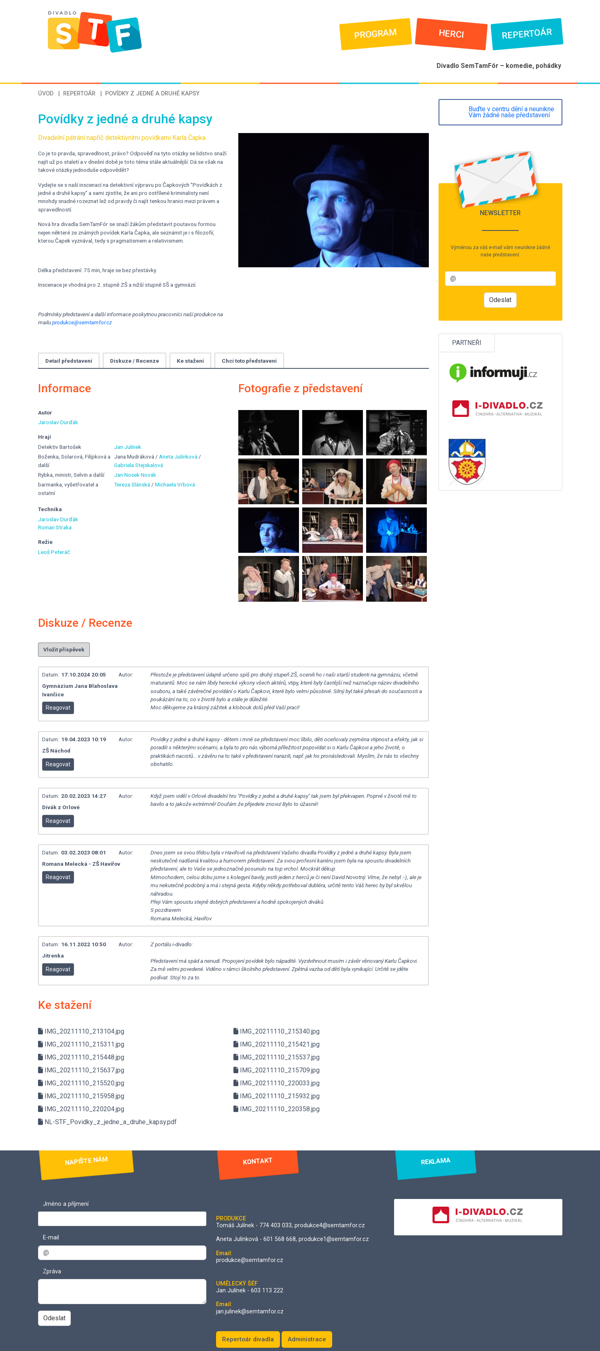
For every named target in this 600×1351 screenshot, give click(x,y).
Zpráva (52, 1271)
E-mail (51, 1237)
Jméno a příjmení (66, 1204)
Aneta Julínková (179, 456)
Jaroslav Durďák (58, 422)
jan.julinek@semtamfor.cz (250, 1311)
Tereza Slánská (132, 484)
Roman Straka (55, 527)
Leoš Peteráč (54, 552)
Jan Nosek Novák (135, 474)
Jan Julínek (127, 447)
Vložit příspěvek (64, 649)
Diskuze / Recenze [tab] (134, 360)
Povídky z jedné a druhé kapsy (152, 93)
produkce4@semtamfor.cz (330, 1225)
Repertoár (527, 34)
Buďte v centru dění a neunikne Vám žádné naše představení (511, 112)
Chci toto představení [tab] (249, 360)
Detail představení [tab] (68, 360)
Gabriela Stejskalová (138, 465)
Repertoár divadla (248, 1339)
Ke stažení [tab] (190, 360)
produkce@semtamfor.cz (82, 322)
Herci (451, 34)
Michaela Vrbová (175, 484)
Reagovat (58, 707)
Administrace (307, 1339)
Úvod (45, 93)
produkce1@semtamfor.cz (334, 1239)
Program (376, 34)
